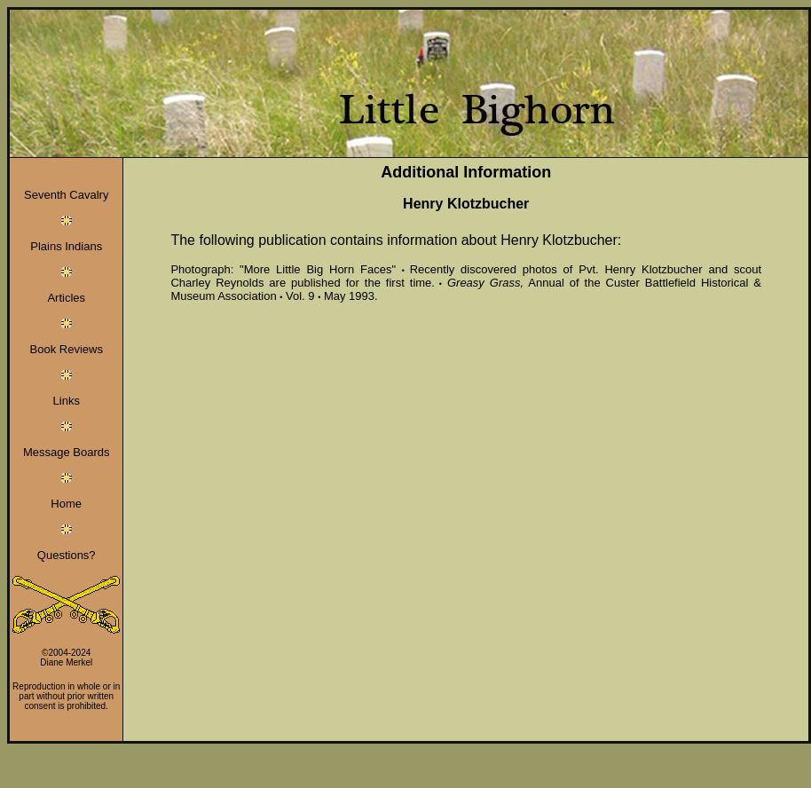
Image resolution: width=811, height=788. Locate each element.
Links (66, 400)
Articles (66, 297)
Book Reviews (66, 349)
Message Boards (66, 452)
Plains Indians (66, 246)
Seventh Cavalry (66, 194)
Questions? (66, 555)
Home (66, 503)
